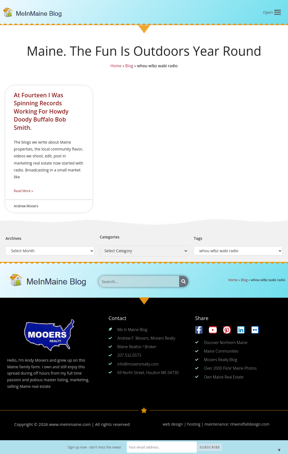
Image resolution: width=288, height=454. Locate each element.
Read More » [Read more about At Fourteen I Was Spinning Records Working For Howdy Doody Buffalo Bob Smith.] (23, 191)
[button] (268, 12)
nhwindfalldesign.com (250, 424)
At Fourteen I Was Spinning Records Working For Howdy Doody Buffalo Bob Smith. (41, 111)
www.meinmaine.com (70, 424)
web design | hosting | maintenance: (196, 424)
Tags (198, 238)
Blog (129, 66)
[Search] (183, 281)
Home (115, 66)
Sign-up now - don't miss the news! (96, 447)
